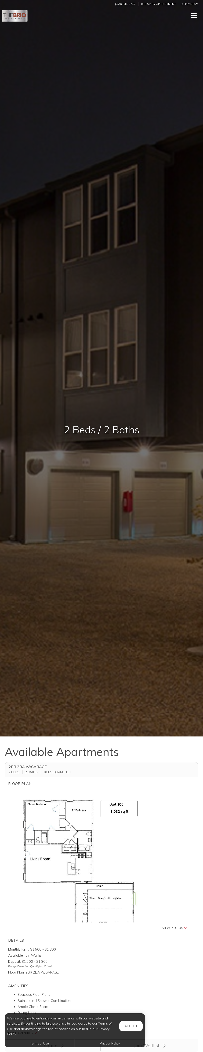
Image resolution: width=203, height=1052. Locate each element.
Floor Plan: (16, 972)
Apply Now (189, 4)
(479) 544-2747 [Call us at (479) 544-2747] (125, 4)
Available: (16, 955)
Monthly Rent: (18, 949)
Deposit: (14, 961)
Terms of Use (39, 1043)
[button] (101, 860)
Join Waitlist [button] (150, 1045)
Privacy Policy (110, 1043)
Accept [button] (131, 1026)
